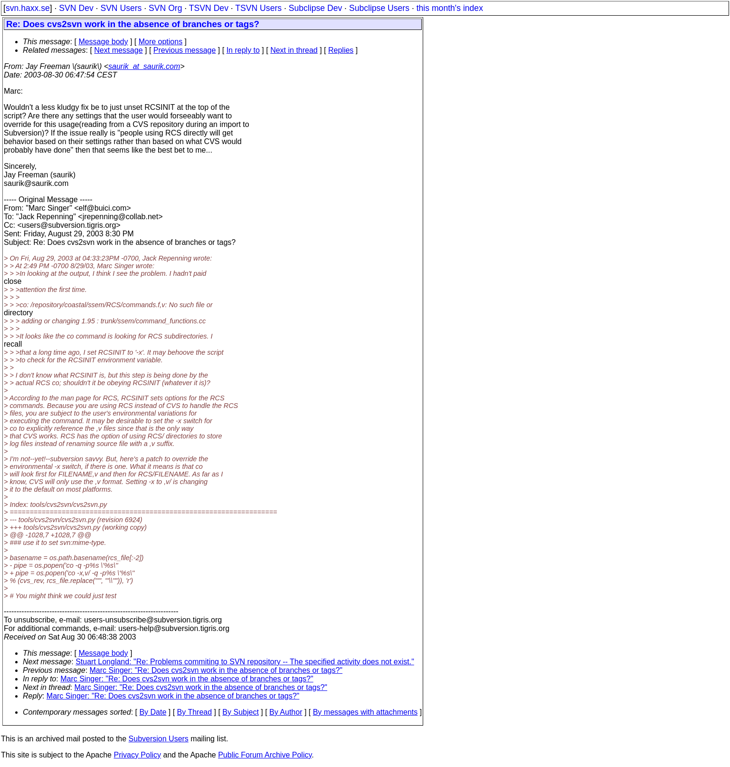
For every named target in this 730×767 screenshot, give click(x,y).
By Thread (194, 712)
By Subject (240, 712)
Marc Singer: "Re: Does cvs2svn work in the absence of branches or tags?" (216, 670)
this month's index (450, 8)
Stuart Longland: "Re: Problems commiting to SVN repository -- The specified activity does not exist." (245, 662)
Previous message (184, 50)
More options (161, 42)
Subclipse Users (379, 8)
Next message (118, 50)
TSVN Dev (208, 8)
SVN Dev (76, 8)
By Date (152, 712)
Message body (103, 42)
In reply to (243, 50)
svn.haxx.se (28, 8)
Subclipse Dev (315, 8)
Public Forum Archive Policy (265, 755)
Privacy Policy (137, 755)
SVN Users (121, 8)
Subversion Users (159, 739)
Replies (340, 50)
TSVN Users (258, 8)
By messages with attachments (365, 712)
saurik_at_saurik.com (144, 66)
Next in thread (294, 50)
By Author (285, 712)
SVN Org (165, 8)
